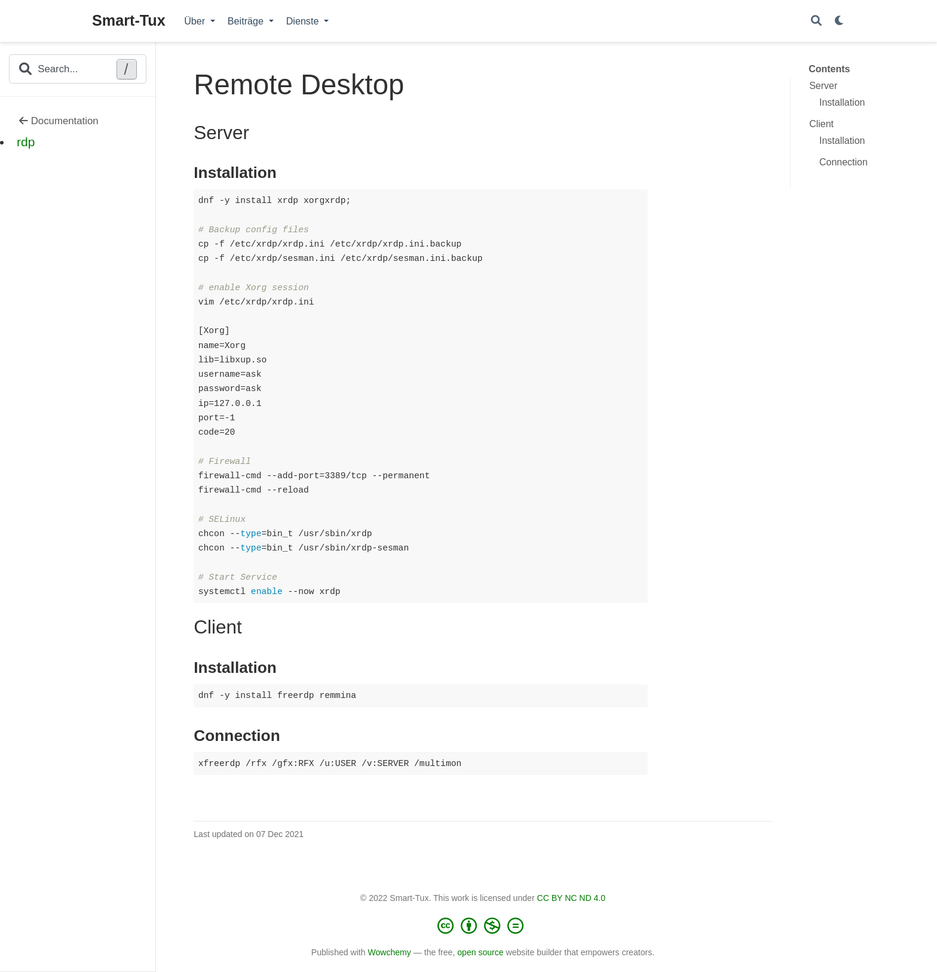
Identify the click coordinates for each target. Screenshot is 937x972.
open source (480, 952)
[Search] (816, 21)
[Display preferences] (839, 21)
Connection (843, 162)
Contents (829, 69)
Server (823, 86)
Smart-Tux (129, 20)
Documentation (59, 121)
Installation (842, 102)
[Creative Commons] (482, 925)
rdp (26, 142)
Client (821, 124)
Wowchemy (389, 952)
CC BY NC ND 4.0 (571, 898)
